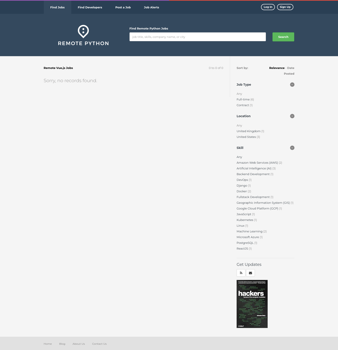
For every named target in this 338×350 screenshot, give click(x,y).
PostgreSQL (245, 242)
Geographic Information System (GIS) (263, 202)
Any (239, 157)
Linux (241, 225)
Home (48, 343)
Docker (242, 191)
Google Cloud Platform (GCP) (258, 208)
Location (244, 116)
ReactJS (243, 248)
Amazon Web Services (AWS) (258, 162)
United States (247, 137)
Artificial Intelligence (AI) (254, 168)
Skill (240, 148)
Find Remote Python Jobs (149, 28)
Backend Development (253, 174)
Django (242, 185)
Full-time (243, 99)
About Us (79, 343)
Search (283, 37)
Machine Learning (250, 231)
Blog (62, 343)
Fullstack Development (253, 197)
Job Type (244, 85)
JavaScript (244, 214)
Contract (243, 105)
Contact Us (99, 343)
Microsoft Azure (248, 237)
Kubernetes (245, 220)
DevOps (243, 179)
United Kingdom (249, 131)
